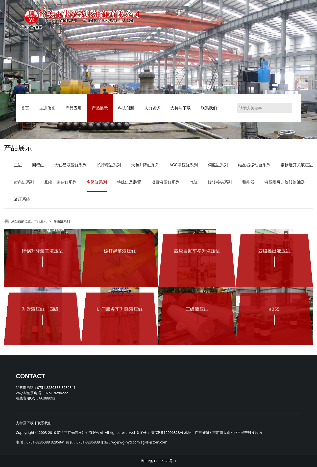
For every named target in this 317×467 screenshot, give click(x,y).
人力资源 (152, 108)
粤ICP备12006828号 (167, 432)
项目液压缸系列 (165, 182)
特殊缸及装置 (129, 182)
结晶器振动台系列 (254, 165)
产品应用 (73, 108)
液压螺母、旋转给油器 (284, 182)
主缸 (18, 165)
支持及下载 (25, 422)
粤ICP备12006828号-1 (158, 460)
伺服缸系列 (218, 165)
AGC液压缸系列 (183, 165)
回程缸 (38, 165)
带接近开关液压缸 (297, 165)
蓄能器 (248, 182)
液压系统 (22, 199)
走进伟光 (47, 108)
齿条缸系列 (24, 182)
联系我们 (209, 108)
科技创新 (126, 108)
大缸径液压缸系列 (70, 165)
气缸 (194, 182)
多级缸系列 (97, 182)
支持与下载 (180, 108)
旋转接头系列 (220, 182)
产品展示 (100, 108)
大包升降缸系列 (145, 165)
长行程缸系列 (109, 165)
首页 (25, 108)
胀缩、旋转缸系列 (60, 182)
